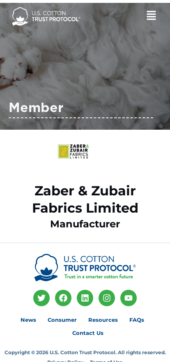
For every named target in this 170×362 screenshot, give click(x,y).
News (28, 319)
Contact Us (87, 333)
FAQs (136, 319)
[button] (137, 16)
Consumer (62, 319)
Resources (103, 319)
